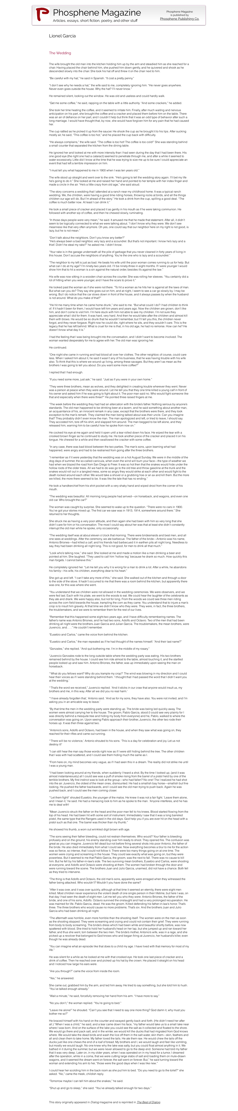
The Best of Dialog (148, 1102)
